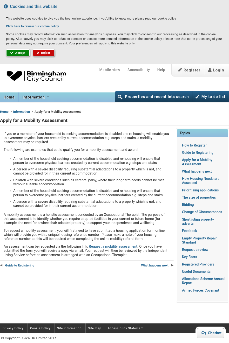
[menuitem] (9, 97)
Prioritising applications (200, 190)
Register (189, 70)
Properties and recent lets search (157, 97)
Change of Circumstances (202, 212)
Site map (94, 328)
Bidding (188, 205)
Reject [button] (43, 53)
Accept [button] (17, 53)
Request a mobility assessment (113, 247)
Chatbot (213, 332)
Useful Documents (196, 272)
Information (34, 97)
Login (216, 70)
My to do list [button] (213, 97)
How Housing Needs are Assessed (200, 181)
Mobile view (109, 70)
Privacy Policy (13, 328)
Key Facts (189, 257)
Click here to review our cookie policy (32, 26)
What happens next (197, 171)
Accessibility (139, 70)
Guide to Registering (198, 153)
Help (161, 70)
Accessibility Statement (125, 328)
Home (9, 97)
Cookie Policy (40, 328)
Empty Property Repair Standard (199, 240)
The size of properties (199, 198)
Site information (69, 328)
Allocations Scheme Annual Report (203, 281)
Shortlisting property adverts (198, 221)
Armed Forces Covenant (200, 290)
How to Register (194, 145)
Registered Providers (198, 264)
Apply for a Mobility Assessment (197, 162)
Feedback (189, 231)
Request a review (195, 250)
